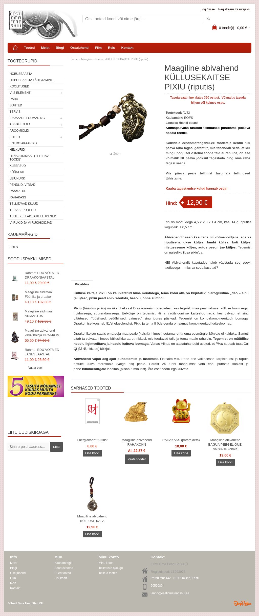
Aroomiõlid (19, 130)
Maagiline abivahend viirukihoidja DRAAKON (42, 333)
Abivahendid (20, 124)
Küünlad (17, 172)
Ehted (15, 137)
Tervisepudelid (23, 210)
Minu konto (106, 563)
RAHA (14, 99)
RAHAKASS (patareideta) (181, 440)
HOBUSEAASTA (21, 74)
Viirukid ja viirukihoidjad (31, 222)
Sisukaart (60, 578)
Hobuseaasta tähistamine (31, 80)
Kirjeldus (82, 284)
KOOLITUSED (19, 86)
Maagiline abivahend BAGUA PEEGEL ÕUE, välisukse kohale (225, 444)
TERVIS (15, 111)
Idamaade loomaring (27, 118)
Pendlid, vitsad (22, 185)
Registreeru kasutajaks (234, 9)
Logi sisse (208, 9)
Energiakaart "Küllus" (92, 440)
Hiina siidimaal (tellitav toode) (29, 157)
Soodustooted (63, 568)
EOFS (14, 247)
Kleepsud (18, 166)
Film (98, 48)
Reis (111, 48)
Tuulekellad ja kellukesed (33, 216)
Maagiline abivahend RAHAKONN (137, 442)
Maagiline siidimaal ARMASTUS (39, 313)
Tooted (29, 48)
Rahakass (18, 197)
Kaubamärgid (63, 563)
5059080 (157, 585)
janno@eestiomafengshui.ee (170, 593)
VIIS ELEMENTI (20, 93)
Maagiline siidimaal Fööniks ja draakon (39, 294)
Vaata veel (35, 368)
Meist (45, 48)
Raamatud (18, 191)
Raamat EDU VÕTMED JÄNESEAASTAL (42, 352)
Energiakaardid (23, 143)
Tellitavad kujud (24, 204)
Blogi (60, 48)
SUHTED (16, 105)
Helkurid (17, 149)
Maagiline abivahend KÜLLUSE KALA (92, 518)
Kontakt (127, 48)
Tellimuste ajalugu (111, 568)
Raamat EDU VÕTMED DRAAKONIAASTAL (42, 275)
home (74, 59)
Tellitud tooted (108, 573)
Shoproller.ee (242, 603)
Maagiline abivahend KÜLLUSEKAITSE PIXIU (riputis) (114, 59)
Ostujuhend (79, 48)
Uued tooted (62, 573)
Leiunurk (17, 178)
